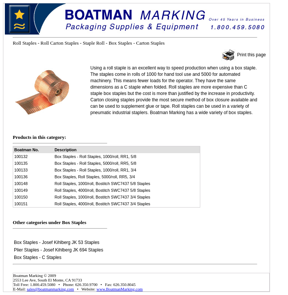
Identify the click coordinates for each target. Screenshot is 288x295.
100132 (21, 156)
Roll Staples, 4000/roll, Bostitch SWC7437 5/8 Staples (102, 190)
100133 (21, 170)
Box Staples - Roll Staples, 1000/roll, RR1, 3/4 (95, 170)
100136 (21, 177)
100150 (21, 197)
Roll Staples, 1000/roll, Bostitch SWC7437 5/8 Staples (102, 183)
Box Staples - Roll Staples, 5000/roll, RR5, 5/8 (95, 163)
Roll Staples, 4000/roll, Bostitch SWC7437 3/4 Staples (102, 204)
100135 (21, 163)
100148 (21, 183)
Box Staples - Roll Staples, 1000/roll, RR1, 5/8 (95, 156)
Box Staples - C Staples (38, 257)
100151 (21, 204)
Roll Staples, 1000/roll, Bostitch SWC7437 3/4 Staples (102, 197)
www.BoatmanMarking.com (119, 289)
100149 (21, 190)
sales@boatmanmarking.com (50, 289)
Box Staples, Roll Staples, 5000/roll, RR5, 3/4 (94, 177)
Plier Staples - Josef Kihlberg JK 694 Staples (58, 250)
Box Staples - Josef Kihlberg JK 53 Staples (56, 242)
